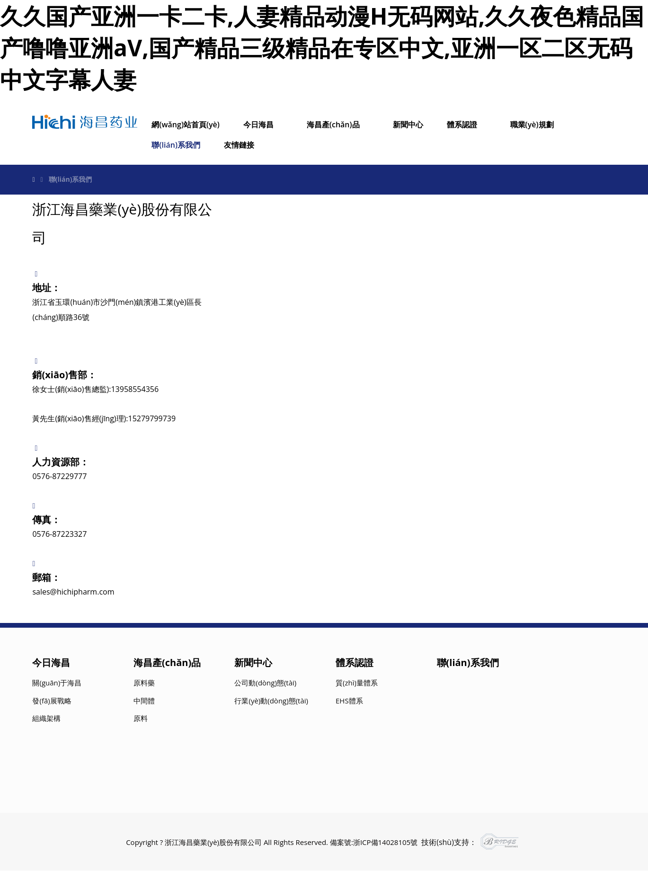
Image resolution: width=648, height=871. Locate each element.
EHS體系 (349, 701)
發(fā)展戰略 (51, 701)
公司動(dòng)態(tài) (265, 683)
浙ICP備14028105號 (385, 843)
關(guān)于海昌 (56, 683)
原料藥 (144, 683)
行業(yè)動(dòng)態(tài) (271, 701)
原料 (140, 719)
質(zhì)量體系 (357, 683)
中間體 (144, 701)
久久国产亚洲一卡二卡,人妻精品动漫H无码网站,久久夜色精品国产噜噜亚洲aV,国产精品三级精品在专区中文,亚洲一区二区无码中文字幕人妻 (322, 47)
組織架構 (46, 719)
